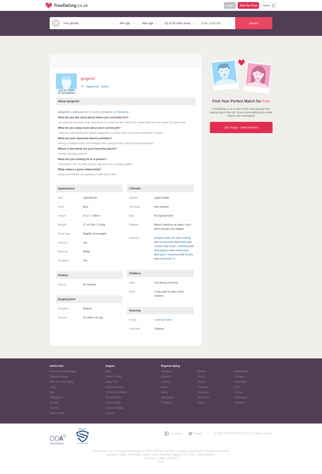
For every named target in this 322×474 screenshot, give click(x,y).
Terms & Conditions (116, 392)
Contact (109, 413)
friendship (123, 111)
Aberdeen (166, 371)
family (182, 241)
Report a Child (113, 376)
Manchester (167, 397)
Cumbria (165, 381)
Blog (52, 392)
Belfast (202, 371)
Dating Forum (57, 413)
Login (230, 5)
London (239, 392)
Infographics (56, 397)
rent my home (163, 319)
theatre (189, 254)
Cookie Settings (114, 407)
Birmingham (241, 371)
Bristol (201, 376)
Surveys (54, 402)
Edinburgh (240, 381)
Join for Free (248, 5)
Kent (237, 387)
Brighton (165, 376)
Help (108, 371)
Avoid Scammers (114, 387)
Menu (266, 5)
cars (173, 237)
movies (158, 246)
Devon (201, 381)
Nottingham (241, 397)
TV (174, 258)
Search (253, 23)
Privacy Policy (113, 397)
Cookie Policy (113, 402)
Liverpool (203, 392)
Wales (201, 402)
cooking (186, 237)
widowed (78, 111)
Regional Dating (58, 376)
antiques (159, 237)
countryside (166, 241)
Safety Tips (111, 381)
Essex (105, 86)
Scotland (166, 402)
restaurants (182, 250)
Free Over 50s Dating (62, 381)
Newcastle (203, 397)
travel (162, 258)
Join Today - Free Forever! (241, 127)
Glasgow (203, 387)
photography (161, 250)
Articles (54, 407)
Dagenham (92, 86)
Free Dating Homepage (63, 371)
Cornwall (239, 376)
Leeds (164, 392)
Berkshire (240, 402)
